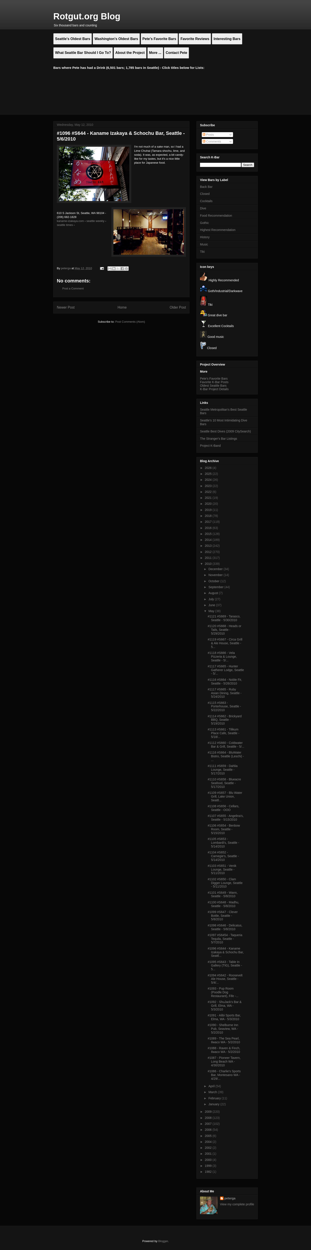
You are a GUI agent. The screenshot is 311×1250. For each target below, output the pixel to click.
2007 (209, 1124)
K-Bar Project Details (214, 389)
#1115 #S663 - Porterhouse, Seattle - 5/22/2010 (224, 706)
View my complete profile (237, 1204)
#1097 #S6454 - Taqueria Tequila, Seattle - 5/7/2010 (225, 938)
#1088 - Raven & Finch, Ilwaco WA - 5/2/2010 (224, 1050)
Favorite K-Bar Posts (214, 382)
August (213, 593)
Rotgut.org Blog (86, 16)
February (215, 1098)
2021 (209, 498)
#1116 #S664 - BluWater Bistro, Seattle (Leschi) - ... (226, 756)
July (211, 599)
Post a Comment (73, 288)
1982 (209, 1171)
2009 (209, 1111)
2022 (209, 492)
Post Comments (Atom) (130, 321)
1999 (209, 1166)
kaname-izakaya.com (70, 221)
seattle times (65, 225)
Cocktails (206, 201)
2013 (209, 545)
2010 (209, 564)
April (211, 1086)
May (211, 611)
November (215, 575)
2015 (209, 534)
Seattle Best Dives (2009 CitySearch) (225, 431)
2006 (209, 1129)
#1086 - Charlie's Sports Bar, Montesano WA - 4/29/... (224, 1074)
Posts (208, 134)
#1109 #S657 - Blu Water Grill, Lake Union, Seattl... (225, 796)
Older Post (178, 307)
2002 (209, 1147)
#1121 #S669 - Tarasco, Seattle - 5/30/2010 (224, 618)
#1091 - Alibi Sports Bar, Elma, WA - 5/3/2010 (224, 1017)
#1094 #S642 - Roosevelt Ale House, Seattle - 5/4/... (225, 979)
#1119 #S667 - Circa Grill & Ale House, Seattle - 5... (225, 643)
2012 (209, 552)
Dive (203, 208)
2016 (209, 528)
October (214, 581)
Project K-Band (210, 445)
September (216, 587)
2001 (209, 1153)
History (205, 237)
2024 (209, 479)
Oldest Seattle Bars (213, 385)
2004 (209, 1142)
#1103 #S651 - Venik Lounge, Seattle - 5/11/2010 (222, 869)
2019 (209, 510)
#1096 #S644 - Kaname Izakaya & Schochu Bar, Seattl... (226, 952)
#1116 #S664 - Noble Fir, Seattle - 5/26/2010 (225, 681)
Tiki (202, 251)
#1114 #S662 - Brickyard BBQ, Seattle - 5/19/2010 (225, 719)
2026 (209, 468)
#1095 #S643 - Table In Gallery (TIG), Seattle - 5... (225, 965)
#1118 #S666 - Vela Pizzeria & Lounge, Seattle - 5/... (222, 656)
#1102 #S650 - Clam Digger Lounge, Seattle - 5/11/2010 (225, 882)
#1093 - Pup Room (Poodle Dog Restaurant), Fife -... (223, 992)
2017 (209, 521)
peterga (230, 1198)
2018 (209, 516)
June (212, 605)
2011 (209, 558)
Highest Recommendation (217, 230)
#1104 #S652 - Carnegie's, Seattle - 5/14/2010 (223, 856)
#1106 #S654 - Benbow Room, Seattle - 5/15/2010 (224, 829)
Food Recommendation (216, 215)
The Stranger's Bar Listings (218, 438)
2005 (209, 1136)
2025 (209, 474)
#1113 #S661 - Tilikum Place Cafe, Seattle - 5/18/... (223, 733)
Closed (205, 194)
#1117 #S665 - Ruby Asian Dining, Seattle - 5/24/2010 (225, 693)
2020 (209, 503)
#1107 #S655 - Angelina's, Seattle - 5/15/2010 (226, 817)
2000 (209, 1160)
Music (204, 244)
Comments (212, 141)
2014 (209, 540)
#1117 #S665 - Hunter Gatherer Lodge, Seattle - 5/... (226, 669)
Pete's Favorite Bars (214, 378)
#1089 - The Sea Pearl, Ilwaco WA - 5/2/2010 (224, 1040)
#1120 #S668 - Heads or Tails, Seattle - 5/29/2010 (224, 629)
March (213, 1092)
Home (122, 307)
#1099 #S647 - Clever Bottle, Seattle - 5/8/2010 (223, 915)
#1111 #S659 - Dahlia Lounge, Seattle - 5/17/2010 (222, 769)
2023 (209, 486)
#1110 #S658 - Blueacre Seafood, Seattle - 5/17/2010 (224, 783)
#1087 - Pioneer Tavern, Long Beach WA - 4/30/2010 (224, 1061)
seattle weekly (95, 221)
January (214, 1104)
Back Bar (206, 187)
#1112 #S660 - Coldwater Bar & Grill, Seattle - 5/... (226, 744)
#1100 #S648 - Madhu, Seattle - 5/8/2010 (223, 904)
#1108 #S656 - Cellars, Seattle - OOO (223, 808)
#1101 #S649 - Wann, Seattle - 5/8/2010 (223, 894)
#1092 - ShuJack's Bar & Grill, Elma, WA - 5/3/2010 (225, 1005)
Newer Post (66, 307)
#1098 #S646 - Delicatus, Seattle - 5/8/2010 (225, 927)
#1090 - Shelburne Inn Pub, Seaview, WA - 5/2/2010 (223, 1028)
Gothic (204, 223)
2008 (209, 1118)
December (215, 569)
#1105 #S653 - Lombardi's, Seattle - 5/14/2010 (223, 842)
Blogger (163, 1241)
